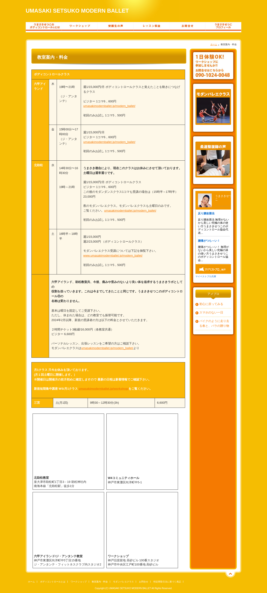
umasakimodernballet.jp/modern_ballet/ (109, 106)
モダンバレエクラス (123, 581)
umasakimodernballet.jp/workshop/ (103, 388)
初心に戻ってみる (211, 304)
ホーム (213, 44)
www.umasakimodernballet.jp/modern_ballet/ (112, 255)
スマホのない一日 (211, 312)
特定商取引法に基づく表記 (167, 581)
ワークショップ (79, 581)
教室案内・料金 (100, 581)
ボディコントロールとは (52, 581)
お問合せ (143, 581)
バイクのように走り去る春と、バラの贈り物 (214, 323)
